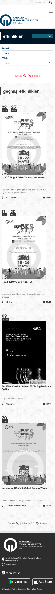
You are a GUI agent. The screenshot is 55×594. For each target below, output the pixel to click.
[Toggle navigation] (51, 14)
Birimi (5, 48)
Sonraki (36, 75)
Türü (4, 58)
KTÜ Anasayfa (39, 2)
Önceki (18, 75)
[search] (51, 2)
